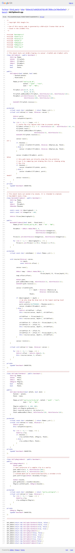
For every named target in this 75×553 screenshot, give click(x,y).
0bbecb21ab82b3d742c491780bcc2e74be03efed (46, 9)
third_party (14, 9)
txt (67, 550)
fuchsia (5, 9)
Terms (23, 550)
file (42, 17)
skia (22, 9)
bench (4, 12)
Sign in (71, 3)
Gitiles (12, 550)
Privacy (17, 550)
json (71, 550)
